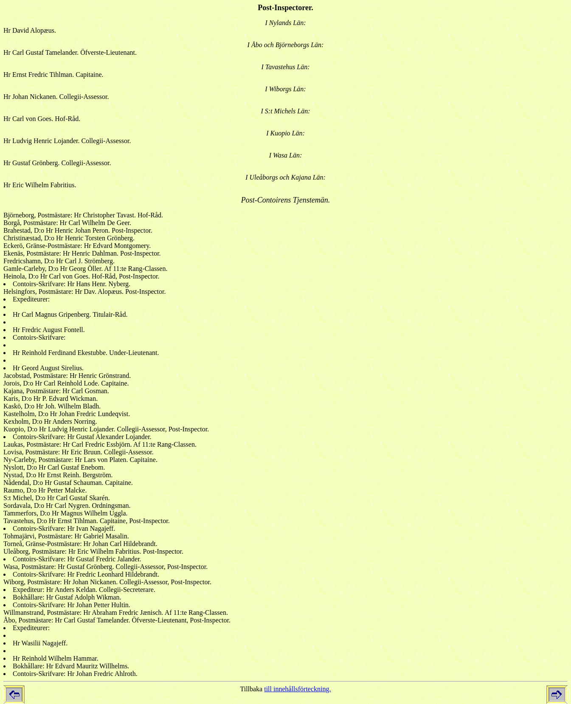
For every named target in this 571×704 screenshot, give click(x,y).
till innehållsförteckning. (297, 689)
